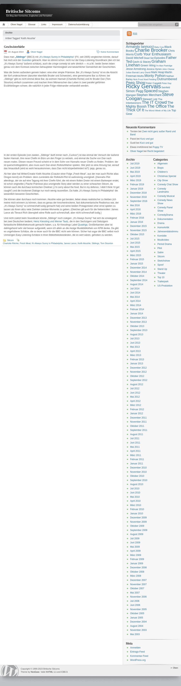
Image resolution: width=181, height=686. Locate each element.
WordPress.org (138, 660)
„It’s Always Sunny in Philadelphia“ (56, 57)
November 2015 (138, 230)
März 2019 (135, 180)
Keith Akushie (84, 243)
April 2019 (135, 176)
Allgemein (162, 163)
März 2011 (135, 455)
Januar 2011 (136, 463)
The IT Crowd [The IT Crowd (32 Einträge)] (154, 102)
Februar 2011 (137, 459)
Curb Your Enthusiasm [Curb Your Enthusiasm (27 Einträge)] (152, 54)
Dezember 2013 (138, 317)
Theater (161, 273)
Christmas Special (166, 176)
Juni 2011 (135, 442)
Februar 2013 (137, 359)
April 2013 (135, 351)
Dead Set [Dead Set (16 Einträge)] (149, 58)
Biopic (160, 167)
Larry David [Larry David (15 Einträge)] (144, 72)
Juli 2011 (134, 438)
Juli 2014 (134, 288)
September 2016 (138, 201)
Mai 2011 (135, 447)
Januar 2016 (136, 222)
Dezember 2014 (138, 267)
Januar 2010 (136, 513)
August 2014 (136, 284)
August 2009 (136, 534)
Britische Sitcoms (23, 11)
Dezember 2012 (138, 367)
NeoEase (35, 672)
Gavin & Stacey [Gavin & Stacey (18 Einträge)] (141, 61)
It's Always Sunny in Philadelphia (47, 243)
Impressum (57, 24)
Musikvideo (163, 239)
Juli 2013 (134, 338)
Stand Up (162, 269)
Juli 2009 (134, 538)
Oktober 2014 (137, 276)
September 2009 (138, 530)
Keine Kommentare (110, 52)
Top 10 (160, 277)
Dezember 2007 (138, 580)
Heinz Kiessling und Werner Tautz (50, 221)
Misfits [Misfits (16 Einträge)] (140, 76)
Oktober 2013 (137, 326)
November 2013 (138, 322)
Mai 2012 (135, 396)
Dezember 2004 (138, 621)
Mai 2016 (135, 205)
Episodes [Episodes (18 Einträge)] (159, 57)
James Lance (70, 243)
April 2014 (135, 301)
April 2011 (135, 451)
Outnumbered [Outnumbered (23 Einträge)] (167, 79)
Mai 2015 (135, 247)
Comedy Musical (166, 196)
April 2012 (135, 401)
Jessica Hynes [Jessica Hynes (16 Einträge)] (154, 69)
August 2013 (136, 334)
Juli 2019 (134, 163)
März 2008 (135, 576)
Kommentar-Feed (139, 656)
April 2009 (135, 551)
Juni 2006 (135, 605)
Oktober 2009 (137, 526)
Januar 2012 (136, 413)
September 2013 (138, 330)
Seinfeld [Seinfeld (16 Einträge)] (165, 87)
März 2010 (135, 505)
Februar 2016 (137, 217)
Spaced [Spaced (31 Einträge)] (151, 90)
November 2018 (138, 197)
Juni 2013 (135, 342)
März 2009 (135, 555)
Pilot (159, 248)
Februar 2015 (137, 259)
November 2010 (138, 472)
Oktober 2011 (137, 426)
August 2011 (136, 434)
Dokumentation (165, 219)
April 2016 (135, 209)
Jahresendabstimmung (169, 231)
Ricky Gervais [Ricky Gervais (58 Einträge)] (143, 86)
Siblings (95, 243)
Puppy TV (158, 147)
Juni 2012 (135, 392)
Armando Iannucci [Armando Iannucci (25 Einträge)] (140, 47)
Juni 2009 (135, 542)
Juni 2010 (135, 492)
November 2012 (138, 371)
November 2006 (138, 596)
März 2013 (135, 355)
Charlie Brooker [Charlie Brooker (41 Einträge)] (151, 50)
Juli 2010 (134, 488)
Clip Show (162, 180)
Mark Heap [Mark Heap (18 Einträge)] (157, 72)
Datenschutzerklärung (78, 24)
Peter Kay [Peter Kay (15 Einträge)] (167, 83)
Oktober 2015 (137, 234)
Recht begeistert (155, 151)
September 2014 (138, 280)
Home (4, 24)
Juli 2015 (134, 238)
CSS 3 (64, 672)
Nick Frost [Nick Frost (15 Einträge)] (138, 79)
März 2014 (135, 305)
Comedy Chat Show (167, 184)
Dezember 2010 (138, 467)
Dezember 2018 (138, 192)
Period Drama (164, 244)
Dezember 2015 (138, 226)
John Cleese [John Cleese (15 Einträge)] (168, 69)
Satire (160, 252)
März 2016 (135, 213)
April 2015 (135, 251)
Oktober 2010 (137, 476)
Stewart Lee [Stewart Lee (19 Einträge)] (150, 99)
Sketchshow (163, 260)
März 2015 (135, 255)
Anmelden (135, 647)
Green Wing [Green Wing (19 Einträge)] (148, 65)
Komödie (161, 235)
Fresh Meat (25, 243)
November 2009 (138, 522)
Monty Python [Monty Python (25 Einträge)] (155, 76)
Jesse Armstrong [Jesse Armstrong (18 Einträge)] (136, 68)
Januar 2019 (136, 188)
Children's (162, 172)
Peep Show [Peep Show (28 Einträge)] (135, 83)
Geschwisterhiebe (14, 46)
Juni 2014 (135, 292)
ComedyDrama (165, 215)
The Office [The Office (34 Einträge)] (157, 106)
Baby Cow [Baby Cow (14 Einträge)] (159, 47)
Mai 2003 (135, 634)
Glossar (32, 24)
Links (43, 24)
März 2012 (135, 405)
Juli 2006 (134, 601)
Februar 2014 (137, 309)
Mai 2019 (135, 172)
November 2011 (138, 421)
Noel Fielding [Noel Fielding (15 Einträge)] (149, 79)
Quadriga (82, 224)
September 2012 (138, 380)
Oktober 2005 (137, 613)
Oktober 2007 (137, 588)
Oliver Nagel (16, 24)
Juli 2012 (134, 388)
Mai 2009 (135, 546)
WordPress (10, 670)
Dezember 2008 (138, 567)
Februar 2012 (137, 409)
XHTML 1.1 (51, 672)
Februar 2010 (137, 509)
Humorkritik (163, 227)
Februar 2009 (137, 559)
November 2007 (138, 584)
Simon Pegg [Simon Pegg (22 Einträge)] (134, 91)
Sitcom (10, 240)
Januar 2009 (136, 563)
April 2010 (135, 501)
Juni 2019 (135, 167)
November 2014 (138, 272)
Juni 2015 (135, 242)
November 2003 (138, 630)
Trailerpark (162, 281)
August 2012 (136, 384)
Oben (175, 668)
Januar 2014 (136, 313)
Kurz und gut (147, 138)
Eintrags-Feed (137, 651)
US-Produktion (164, 285)
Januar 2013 (136, 363)
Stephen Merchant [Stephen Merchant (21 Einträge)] (149, 95)
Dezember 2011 (138, 417)
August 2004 (136, 626)
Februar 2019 (137, 184)
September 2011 (138, 430)
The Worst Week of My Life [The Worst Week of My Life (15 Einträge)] (157, 110)
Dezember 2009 (138, 517)
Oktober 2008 (137, 571)
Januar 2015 (136, 263)
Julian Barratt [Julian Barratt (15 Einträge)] (132, 72)
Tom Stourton (106, 243)
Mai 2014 (135, 297)
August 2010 (136, 484)
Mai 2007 (135, 592)
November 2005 (138, 609)
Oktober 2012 (137, 376)
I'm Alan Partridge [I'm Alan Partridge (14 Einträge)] (164, 65)
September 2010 (138, 480)
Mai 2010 (135, 497)
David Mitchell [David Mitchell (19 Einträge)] (134, 57)
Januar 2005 (136, 617)
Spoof (160, 264)
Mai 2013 (135, 347)
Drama (160, 223)
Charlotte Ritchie (11, 243)
